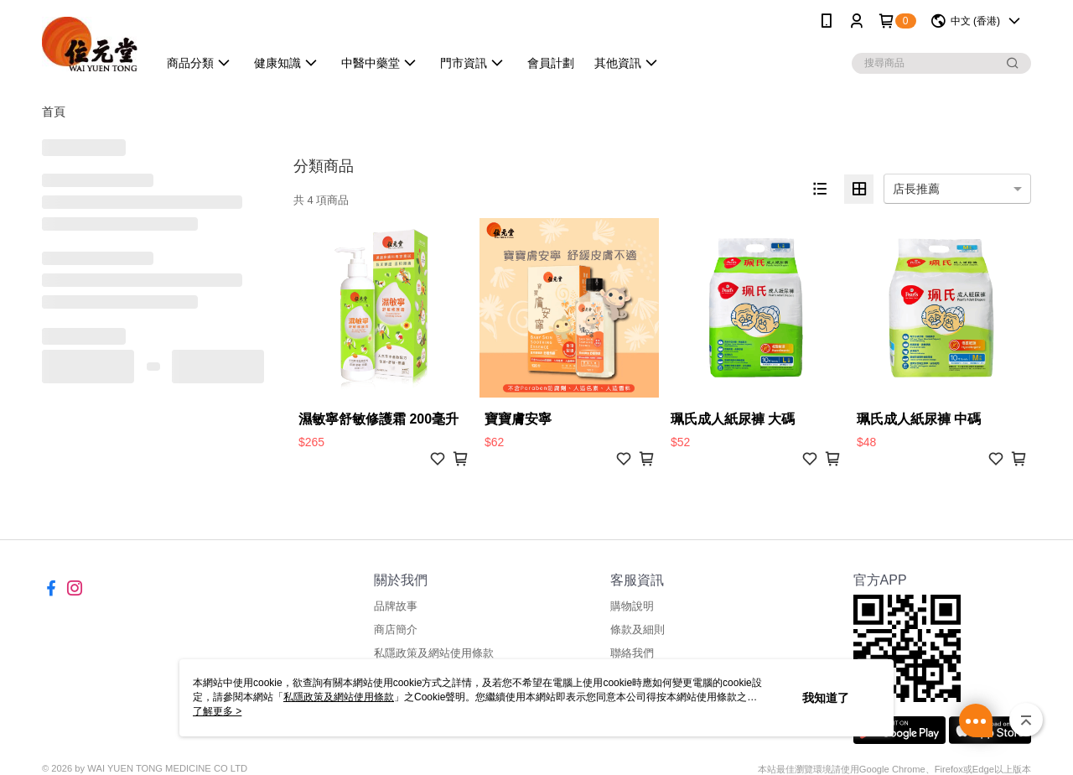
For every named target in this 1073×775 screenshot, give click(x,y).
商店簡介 (395, 629)
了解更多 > (217, 711)
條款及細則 (637, 629)
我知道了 (825, 698)
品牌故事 (395, 606)
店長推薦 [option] (916, 188)
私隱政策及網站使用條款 (434, 653)
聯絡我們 (632, 653)
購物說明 (632, 606)
